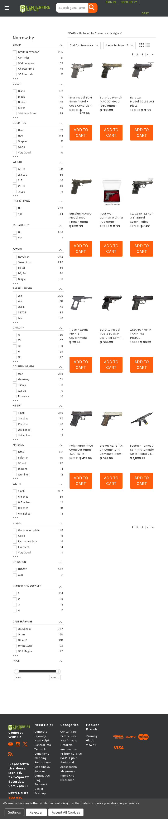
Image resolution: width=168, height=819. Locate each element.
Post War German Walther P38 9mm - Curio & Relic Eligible (111, 222)
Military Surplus (71, 753)
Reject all (36, 812)
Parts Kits (67, 775)
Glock (90, 740)
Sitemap (40, 793)
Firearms (66, 745)
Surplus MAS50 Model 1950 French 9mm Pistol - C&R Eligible (80, 222)
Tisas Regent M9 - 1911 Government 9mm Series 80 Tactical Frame (80, 338)
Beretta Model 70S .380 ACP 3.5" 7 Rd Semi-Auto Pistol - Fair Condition (110, 338)
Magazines (67, 771)
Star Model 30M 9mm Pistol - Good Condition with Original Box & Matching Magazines (81, 108)
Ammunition (68, 749)
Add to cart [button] (81, 132)
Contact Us (42, 775)
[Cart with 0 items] (145, 7)
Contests (40, 731)
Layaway (40, 736)
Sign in (111, 2)
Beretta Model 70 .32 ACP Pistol (142, 101)
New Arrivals (68, 740)
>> (152, 54)
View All (91, 745)
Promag (91, 736)
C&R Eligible (68, 758)
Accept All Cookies (66, 812)
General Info (42, 745)
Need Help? (128, 2)
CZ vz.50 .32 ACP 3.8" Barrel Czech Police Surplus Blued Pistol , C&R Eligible (141, 224)
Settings (14, 812)
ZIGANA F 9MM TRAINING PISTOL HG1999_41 (141, 336)
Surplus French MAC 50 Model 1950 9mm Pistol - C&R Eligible (111, 106)
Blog (37, 780)
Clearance (67, 780)
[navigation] (38, 359)
